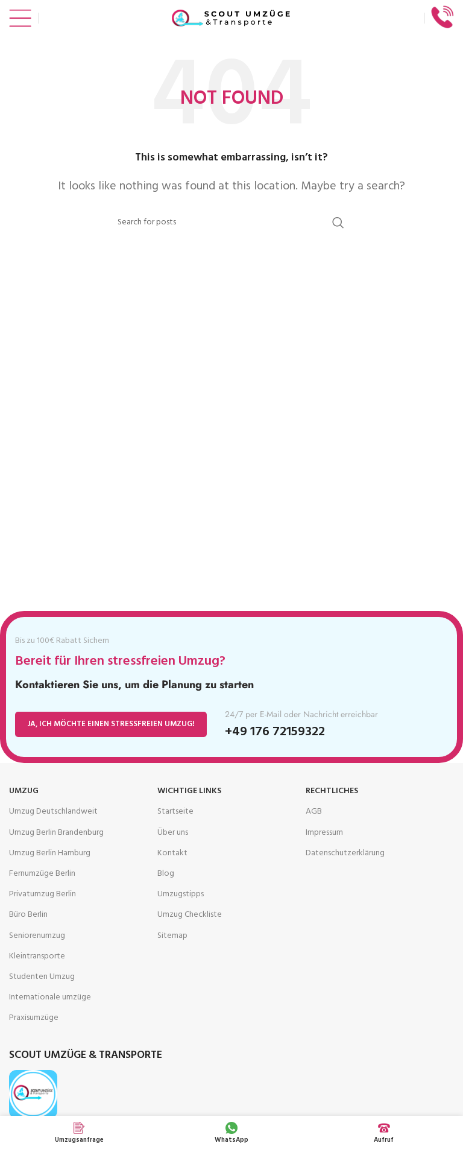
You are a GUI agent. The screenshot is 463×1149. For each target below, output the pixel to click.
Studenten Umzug (42, 977)
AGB (314, 811)
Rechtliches (332, 791)
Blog (165, 874)
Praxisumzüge (33, 1018)
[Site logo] (231, 18)
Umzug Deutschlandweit (53, 811)
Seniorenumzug (37, 936)
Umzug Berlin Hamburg (49, 853)
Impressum (324, 833)
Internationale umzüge (50, 997)
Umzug (24, 791)
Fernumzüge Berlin (42, 874)
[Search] (231, 222)
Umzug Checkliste (189, 915)
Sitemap (172, 936)
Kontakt (172, 853)
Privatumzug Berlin (42, 894)
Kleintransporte (37, 956)
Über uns (172, 833)
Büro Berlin (28, 915)
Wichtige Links (189, 791)
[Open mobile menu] (20, 18)
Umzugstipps (180, 894)
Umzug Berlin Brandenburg (56, 833)
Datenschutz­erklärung (345, 853)
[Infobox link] (442, 18)
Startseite (175, 811)
